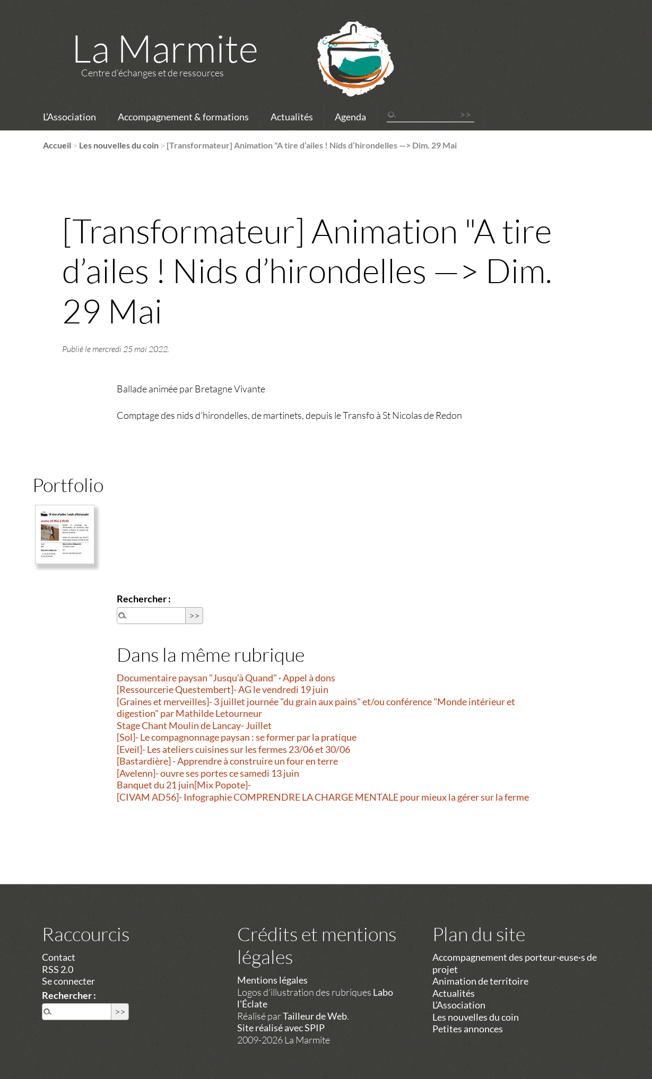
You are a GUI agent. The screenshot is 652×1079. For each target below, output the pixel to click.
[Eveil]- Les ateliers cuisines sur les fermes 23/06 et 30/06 (233, 749)
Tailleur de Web (315, 1016)
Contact (58, 957)
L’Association (69, 116)
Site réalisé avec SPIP (281, 1027)
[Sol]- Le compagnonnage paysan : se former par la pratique (237, 737)
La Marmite (165, 47)
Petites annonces (467, 1028)
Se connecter (68, 981)
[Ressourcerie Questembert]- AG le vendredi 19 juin (222, 689)
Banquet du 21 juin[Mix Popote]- (184, 785)
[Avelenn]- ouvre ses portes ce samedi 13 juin (208, 773)
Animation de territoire (480, 981)
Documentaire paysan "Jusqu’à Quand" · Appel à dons (226, 677)
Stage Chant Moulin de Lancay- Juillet (194, 725)
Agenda (350, 116)
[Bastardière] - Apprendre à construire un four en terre (227, 761)
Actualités (292, 116)
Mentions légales (272, 980)
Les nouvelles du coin (119, 145)
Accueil (57, 145)
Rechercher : (144, 598)
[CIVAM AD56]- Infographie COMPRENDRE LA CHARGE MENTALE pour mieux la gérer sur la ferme (323, 797)
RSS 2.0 (57, 969)
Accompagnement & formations (183, 116)
